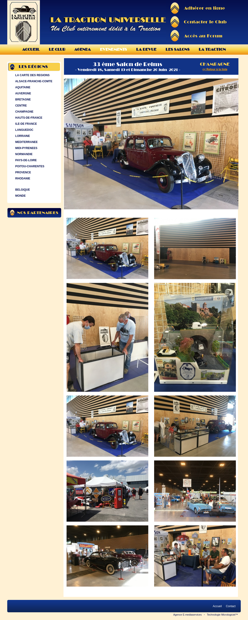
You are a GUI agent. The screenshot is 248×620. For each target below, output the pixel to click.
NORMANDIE (23, 154)
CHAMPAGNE (23, 111)
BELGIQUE (22, 189)
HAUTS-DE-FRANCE (28, 117)
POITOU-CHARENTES (29, 166)
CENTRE (20, 105)
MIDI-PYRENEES (25, 148)
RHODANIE (22, 178)
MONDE (20, 195)
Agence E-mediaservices (187, 614)
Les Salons (178, 49)
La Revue (146, 49)
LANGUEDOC (23, 130)
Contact (230, 606)
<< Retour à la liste (214, 69)
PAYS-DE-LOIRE (25, 160)
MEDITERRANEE (26, 142)
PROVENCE (22, 172)
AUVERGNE (22, 93)
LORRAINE (22, 136)
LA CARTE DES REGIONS (32, 75)
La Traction (212, 49)
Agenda (82, 49)
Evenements (113, 49)
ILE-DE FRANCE (25, 123)
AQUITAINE (22, 87)
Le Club (57, 49)
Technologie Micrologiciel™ (222, 614)
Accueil (31, 49)
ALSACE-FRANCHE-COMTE (33, 81)
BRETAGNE (22, 99)
